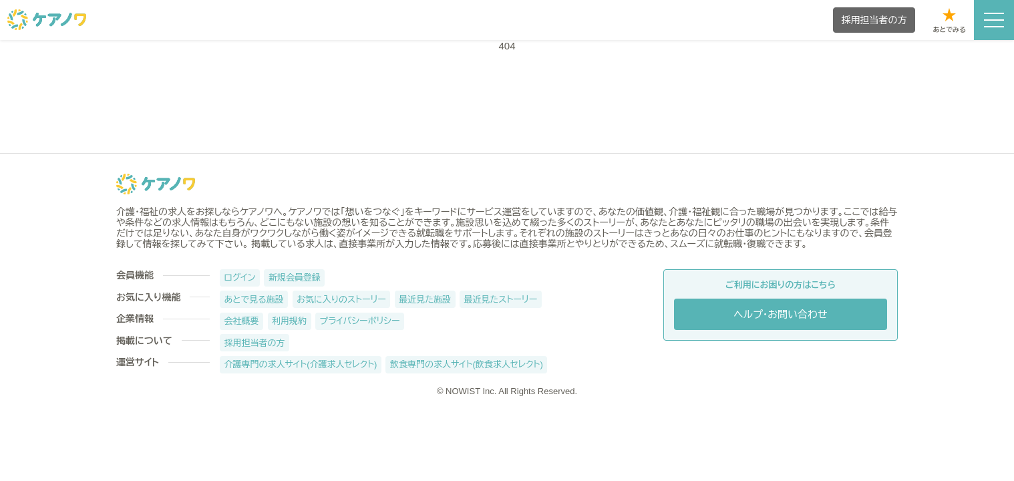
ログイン (240, 278)
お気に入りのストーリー (341, 300)
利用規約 (289, 321)
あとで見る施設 (254, 300)
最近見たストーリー (501, 300)
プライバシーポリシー (360, 321)
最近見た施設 (425, 300)
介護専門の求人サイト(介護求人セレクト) (300, 364)
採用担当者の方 (254, 343)
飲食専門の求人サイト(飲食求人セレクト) (466, 364)
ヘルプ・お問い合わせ (781, 314)
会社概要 (241, 321)
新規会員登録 (295, 278)
